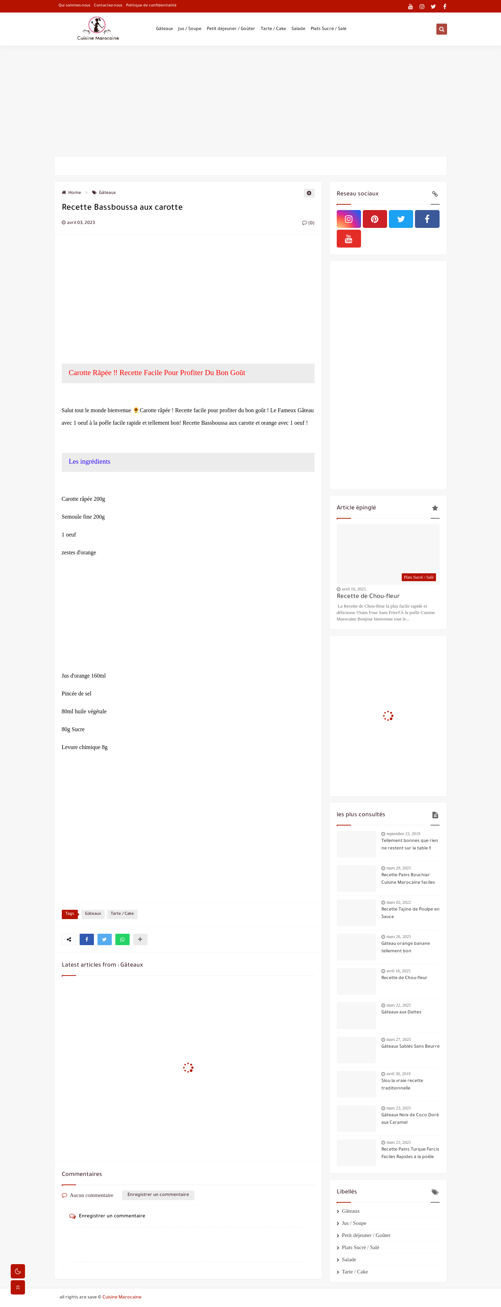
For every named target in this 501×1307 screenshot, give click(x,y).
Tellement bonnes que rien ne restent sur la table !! (409, 845)
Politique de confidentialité (151, 6)
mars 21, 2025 (399, 1142)
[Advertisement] (250, 101)
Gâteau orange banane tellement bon (405, 948)
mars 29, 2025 (399, 867)
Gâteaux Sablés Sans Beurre (410, 1046)
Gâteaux (164, 29)
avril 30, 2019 (399, 1073)
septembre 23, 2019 (403, 833)
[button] (87, 939)
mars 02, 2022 (399, 902)
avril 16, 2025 (354, 589)
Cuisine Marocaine (121, 1297)
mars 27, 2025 (399, 1039)
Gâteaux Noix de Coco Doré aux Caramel (410, 1119)
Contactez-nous (108, 6)
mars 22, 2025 (399, 1005)
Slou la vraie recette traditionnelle (402, 1085)
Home (71, 193)
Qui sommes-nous (74, 6)
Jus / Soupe (189, 29)
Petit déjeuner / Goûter (231, 29)
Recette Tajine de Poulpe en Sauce (410, 913)
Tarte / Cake (273, 29)
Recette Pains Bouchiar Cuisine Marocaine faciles (408, 879)
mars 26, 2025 (399, 936)
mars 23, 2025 (399, 1108)
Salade (298, 29)
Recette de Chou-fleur (368, 597)
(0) (308, 223)
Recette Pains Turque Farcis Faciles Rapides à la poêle (410, 1153)
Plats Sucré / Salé (328, 29)
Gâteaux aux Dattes (401, 1012)
